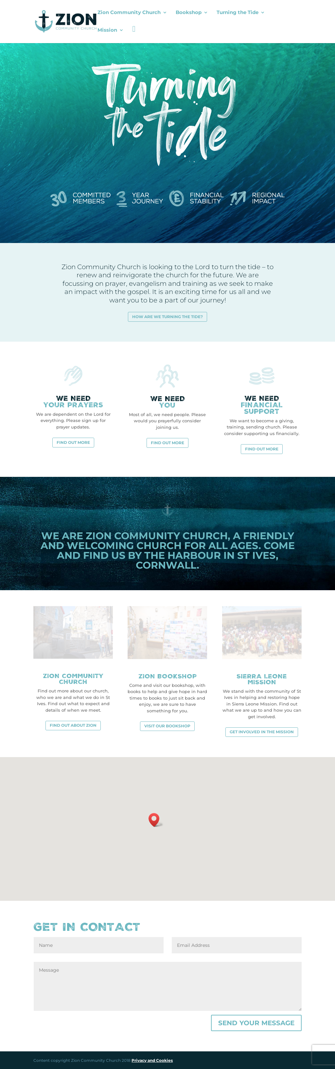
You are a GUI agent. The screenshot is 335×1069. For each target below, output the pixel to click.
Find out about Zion (73, 724)
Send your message (256, 1023)
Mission (107, 30)
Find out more (73, 441)
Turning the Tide (237, 12)
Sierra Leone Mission (262, 678)
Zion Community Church (129, 12)
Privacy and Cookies (152, 1059)
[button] (156, 819)
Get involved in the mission (262, 731)
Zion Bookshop (167, 675)
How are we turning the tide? (167, 316)
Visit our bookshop (167, 725)
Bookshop (189, 12)
